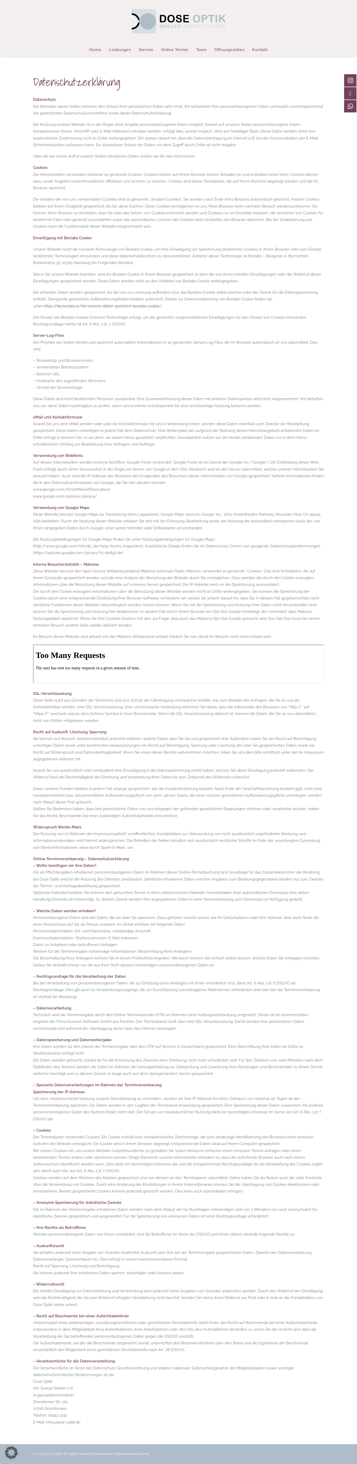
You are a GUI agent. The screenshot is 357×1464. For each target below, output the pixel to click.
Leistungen (120, 49)
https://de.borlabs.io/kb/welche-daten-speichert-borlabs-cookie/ (103, 306)
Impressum (103, 1454)
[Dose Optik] (178, 21)
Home (95, 49)
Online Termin (174, 49)
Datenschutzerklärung (131, 1454)
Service (146, 49)
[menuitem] (97, 50)
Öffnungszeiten (230, 49)
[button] (11, 1452)
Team (201, 49)
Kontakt (259, 49)
